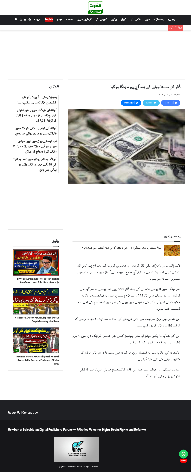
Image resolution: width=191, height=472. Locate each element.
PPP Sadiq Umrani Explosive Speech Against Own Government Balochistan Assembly (38, 280)
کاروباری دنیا (101, 20)
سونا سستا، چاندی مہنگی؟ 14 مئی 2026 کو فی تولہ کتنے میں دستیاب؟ (121, 248)
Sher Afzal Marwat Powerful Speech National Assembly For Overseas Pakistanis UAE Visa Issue (37, 360)
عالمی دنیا (136, 20)
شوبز (147, 20)
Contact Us (30, 412)
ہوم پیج (171, 20)
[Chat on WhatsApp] (183, 454)
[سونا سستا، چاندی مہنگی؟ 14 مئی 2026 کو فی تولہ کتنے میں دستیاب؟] (172, 250)
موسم (59, 20)
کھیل (124, 20)
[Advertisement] (95, 54)
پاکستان (159, 20)
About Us (14, 412)
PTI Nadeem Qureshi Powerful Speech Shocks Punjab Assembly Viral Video (37, 319)
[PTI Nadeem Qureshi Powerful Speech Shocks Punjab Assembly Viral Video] (36, 301)
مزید (38, 20)
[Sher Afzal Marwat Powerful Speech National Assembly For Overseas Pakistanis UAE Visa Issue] (36, 340)
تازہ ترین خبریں (84, 20)
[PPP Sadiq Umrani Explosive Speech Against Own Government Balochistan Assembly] (36, 262)
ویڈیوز (114, 20)
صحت (69, 20)
